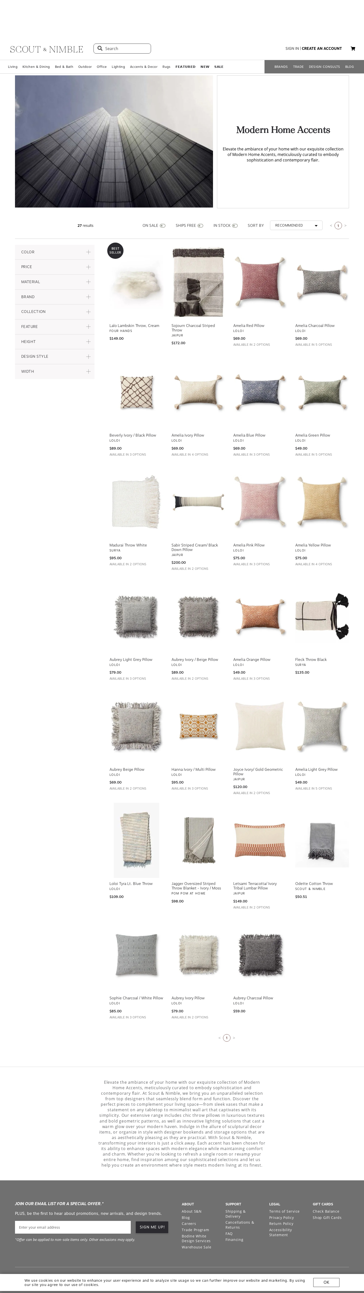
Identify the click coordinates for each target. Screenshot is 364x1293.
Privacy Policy (281, 1192)
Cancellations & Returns (240, 1200)
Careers (189, 1198)
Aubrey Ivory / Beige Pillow (195, 634)
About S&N (192, 1186)
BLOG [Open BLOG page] (349, 42)
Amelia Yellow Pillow (313, 520)
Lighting (118, 42)
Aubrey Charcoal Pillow (253, 973)
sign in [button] (292, 23)
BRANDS (281, 42)
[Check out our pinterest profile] (322, 1253)
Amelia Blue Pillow (249, 410)
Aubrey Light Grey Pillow (131, 634)
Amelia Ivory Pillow (188, 410)
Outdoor (85, 42)
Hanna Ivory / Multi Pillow (194, 744)
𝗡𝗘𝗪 (204, 42)
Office (102, 42)
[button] (353, 23)
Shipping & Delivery (236, 1189)
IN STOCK (222, 200)
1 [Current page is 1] (338, 200)
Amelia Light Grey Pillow (316, 744)
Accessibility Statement (280, 1207)
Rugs (166, 42)
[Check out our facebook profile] (334, 1253)
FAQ (229, 1208)
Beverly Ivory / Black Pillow (133, 410)
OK (326, 1282)
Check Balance (326, 1186)
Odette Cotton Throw (314, 858)
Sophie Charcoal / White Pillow (136, 973)
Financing (234, 1214)
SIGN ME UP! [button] (152, 1202)
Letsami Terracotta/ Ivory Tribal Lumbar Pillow (255, 860)
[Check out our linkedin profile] (345, 1253)
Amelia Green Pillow (312, 410)
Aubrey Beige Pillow (127, 744)
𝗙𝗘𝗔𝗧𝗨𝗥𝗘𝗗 (186, 42)
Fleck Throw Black (311, 634)
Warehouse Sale (196, 1222)
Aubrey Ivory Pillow (188, 973)
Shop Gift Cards (327, 1192)
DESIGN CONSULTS (324, 42)
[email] (73, 1202)
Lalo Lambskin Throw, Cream (134, 300)
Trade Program (195, 1204)
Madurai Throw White (128, 520)
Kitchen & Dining (36, 42)
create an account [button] (322, 23)
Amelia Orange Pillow (251, 634)
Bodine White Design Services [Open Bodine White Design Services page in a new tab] (196, 1213)
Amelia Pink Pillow (249, 520)
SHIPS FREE (186, 200)
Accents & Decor (144, 42)
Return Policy (281, 1198)
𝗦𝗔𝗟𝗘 (219, 42)
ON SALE (150, 200)
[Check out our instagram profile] (310, 1253)
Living (13, 42)
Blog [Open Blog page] (186, 1192)
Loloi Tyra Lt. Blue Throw (131, 858)
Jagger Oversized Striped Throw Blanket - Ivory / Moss (196, 860)
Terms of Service (284, 1186)
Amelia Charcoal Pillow (315, 300)
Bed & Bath (64, 42)
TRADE (298, 42)
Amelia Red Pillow (248, 300)
